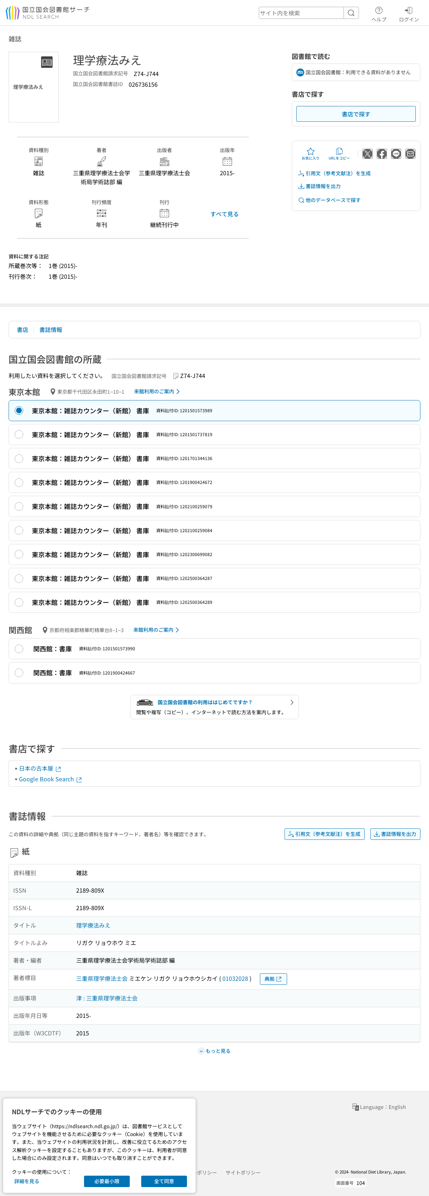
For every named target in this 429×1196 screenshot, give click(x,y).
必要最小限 (106, 1181)
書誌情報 (50, 329)
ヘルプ (378, 13)
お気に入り (311, 154)
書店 (22, 329)
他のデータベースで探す (329, 200)
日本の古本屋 (40, 768)
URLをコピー (339, 154)
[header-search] (309, 13)
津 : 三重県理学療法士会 (107, 998)
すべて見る (224, 214)
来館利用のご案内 (158, 391)
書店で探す (356, 114)
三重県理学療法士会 (102, 978)
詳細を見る (26, 1181)
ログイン (409, 13)
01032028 (235, 978)
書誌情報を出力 (319, 186)
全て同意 (164, 1181)
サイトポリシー (243, 1172)
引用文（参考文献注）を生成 (334, 173)
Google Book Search (51, 778)
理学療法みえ (93, 925)
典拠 (273, 979)
